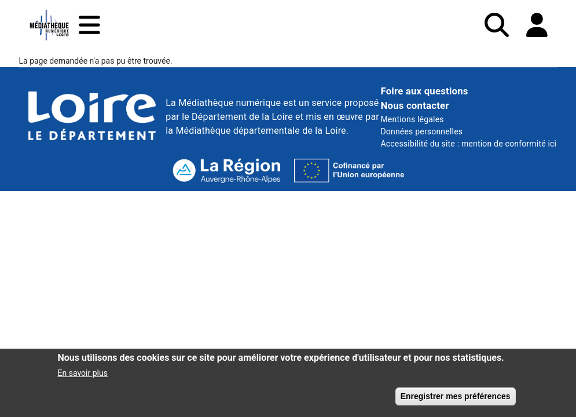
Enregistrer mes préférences (456, 399)
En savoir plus (83, 376)
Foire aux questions (424, 91)
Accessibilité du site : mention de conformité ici (468, 143)
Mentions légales (411, 119)
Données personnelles (421, 131)
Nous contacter (414, 105)
